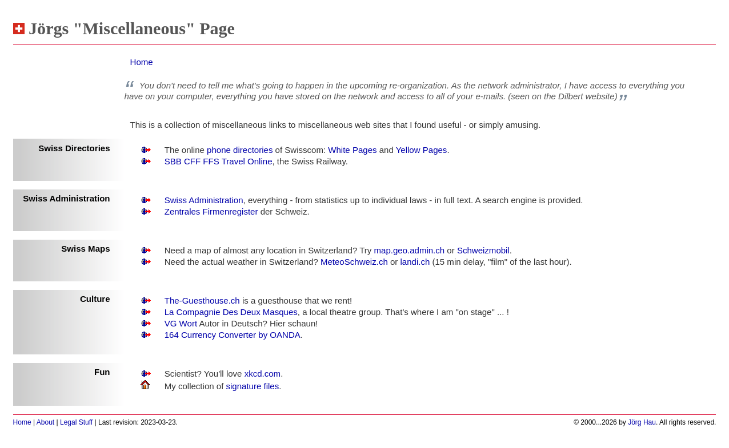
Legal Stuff (76, 422)
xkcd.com (263, 373)
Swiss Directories (74, 148)
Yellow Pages (421, 150)
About (45, 422)
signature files (252, 386)
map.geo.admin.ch (409, 250)
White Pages (352, 150)
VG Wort (182, 323)
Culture (95, 299)
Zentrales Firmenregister (211, 211)
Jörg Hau (642, 422)
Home (141, 62)
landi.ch (415, 262)
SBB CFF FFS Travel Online (219, 161)
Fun (102, 372)
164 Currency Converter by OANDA (233, 335)
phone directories (240, 150)
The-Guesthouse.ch (202, 300)
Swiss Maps (85, 248)
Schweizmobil (483, 250)
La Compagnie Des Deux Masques (231, 312)
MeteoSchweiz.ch (354, 262)
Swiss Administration (66, 198)
